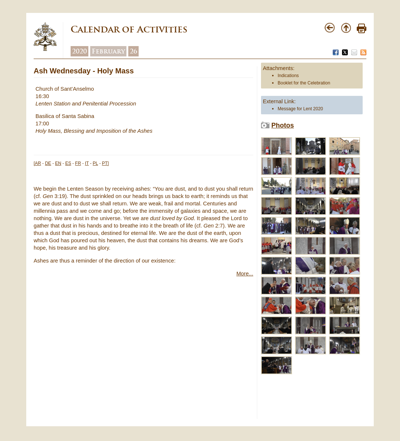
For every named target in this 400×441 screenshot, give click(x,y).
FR (78, 163)
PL (95, 163)
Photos (282, 125)
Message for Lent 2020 (300, 108)
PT (105, 163)
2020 (79, 51)
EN (58, 163)
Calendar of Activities (129, 29)
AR (38, 163)
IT (87, 163)
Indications (288, 75)
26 (133, 51)
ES (68, 163)
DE (48, 163)
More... (244, 274)
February (108, 51)
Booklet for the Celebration (304, 83)
